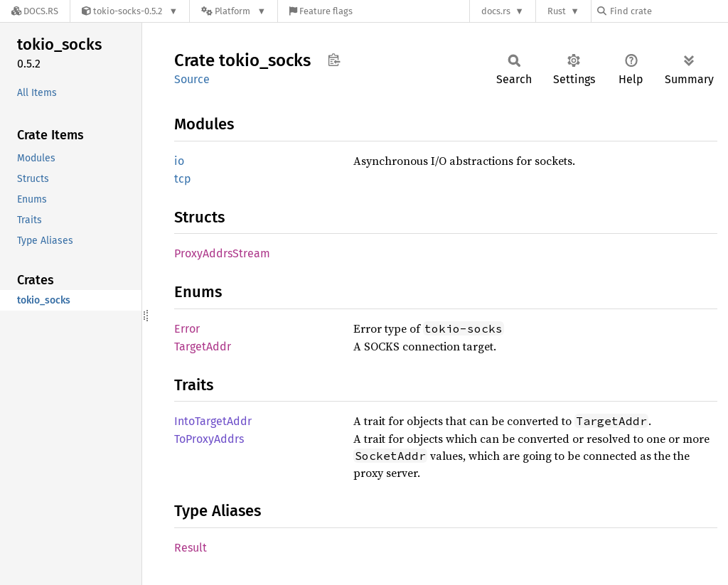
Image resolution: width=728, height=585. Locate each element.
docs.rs (495, 11)
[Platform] (233, 11)
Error (187, 329)
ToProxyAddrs (209, 439)
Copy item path (334, 60)
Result (190, 547)
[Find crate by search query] (668, 11)
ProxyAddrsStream (222, 253)
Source (192, 79)
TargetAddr (202, 346)
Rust (556, 11)
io (179, 161)
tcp (182, 179)
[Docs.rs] (35, 11)
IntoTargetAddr (213, 421)
